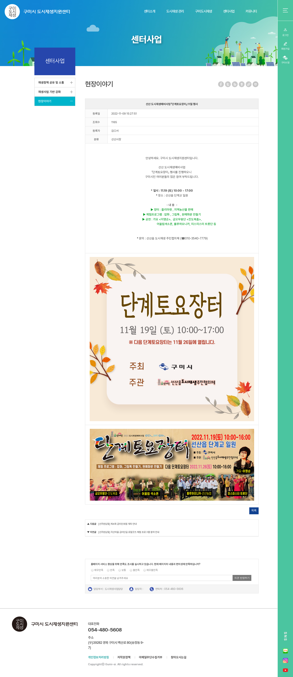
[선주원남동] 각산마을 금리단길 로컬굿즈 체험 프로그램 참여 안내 (128, 532)
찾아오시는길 (178, 657)
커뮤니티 (251, 11)
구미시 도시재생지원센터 (37, 11)
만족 (112, 570)
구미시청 (285, 62)
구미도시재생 (203, 11)
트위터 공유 (228, 84)
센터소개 (149, 11)
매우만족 (98, 570)
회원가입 (285, 48)
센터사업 (228, 11)
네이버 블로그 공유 (235, 84)
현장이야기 (44, 101)
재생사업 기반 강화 (49, 92)
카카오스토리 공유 (242, 84)
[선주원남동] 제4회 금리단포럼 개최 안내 (117, 523)
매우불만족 (152, 570)
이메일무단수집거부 (150, 657)
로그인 (285, 35)
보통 (123, 570)
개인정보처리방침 (98, 657)
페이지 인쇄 (256, 84)
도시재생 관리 (175, 11)
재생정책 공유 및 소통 (51, 82)
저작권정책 (123, 657)
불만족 (136, 570)
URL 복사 (249, 84)
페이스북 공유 (221, 84)
